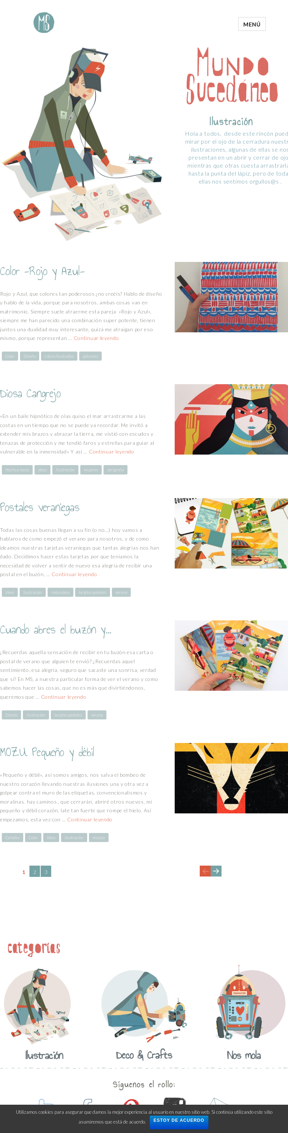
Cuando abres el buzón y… (55, 629)
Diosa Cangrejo (30, 393)
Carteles (12, 837)
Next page (216, 876)
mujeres (91, 469)
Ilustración (44, 1055)
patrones (90, 356)
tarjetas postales (92, 592)
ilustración (65, 469)
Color (10, 356)
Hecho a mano (17, 469)
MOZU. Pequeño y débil (47, 752)
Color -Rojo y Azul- (42, 271)
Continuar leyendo (96, 338)
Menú (252, 24)
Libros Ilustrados (59, 356)
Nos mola (244, 1055)
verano (121, 592)
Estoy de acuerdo (179, 1120)
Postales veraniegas (39, 507)
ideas (42, 469)
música (99, 837)
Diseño (30, 356)
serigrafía (115, 469)
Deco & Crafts (144, 1055)
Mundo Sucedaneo (44, 22)
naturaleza (60, 592)
